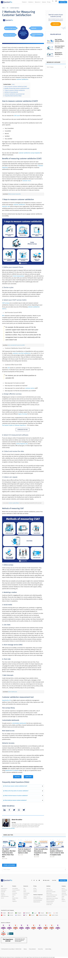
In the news (64, 891)
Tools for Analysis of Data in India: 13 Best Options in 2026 (24, 851)
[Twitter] (14, 810)
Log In (64, 1)
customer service (29, 388)
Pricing (48, 3)
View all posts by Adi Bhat (8, 828)
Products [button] (24, 3)
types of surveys (22, 414)
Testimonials (64, 893)
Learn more (56, 24)
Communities (14, 893)
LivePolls (13, 899)
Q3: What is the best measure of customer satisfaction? (15, 795)
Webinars (25, 898)
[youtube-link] (39, 880)
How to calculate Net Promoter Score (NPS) (16, 345)
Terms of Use (40, 949)
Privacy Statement (32, 949)
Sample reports (3, 890)
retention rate (6, 206)
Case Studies (26, 894)
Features (44, 3)
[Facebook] (9, 810)
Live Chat (54, 880)
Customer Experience (14, 7)
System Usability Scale (12, 691)
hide (13, 84)
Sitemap (25, 949)
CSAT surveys (5, 303)
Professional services (4, 896)
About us (63, 888)
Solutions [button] (31, 3)
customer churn (26, 180)
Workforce (14, 891)
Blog (24, 888)
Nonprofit (35, 890)
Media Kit (63, 899)
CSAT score (17, 115)
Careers (63, 896)
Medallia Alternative (36, 901)
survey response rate (22, 443)
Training (25, 896)
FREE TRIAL (17, 776)
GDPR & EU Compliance (50, 899)
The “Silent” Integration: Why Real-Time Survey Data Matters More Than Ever (9, 852)
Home (3, 7)
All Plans (34, 888)
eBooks (25, 891)
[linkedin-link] (36, 880)
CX (7, 7)
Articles (25, 890)
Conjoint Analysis (49, 890)
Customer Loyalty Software (14, 502)
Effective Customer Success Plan (14, 194)
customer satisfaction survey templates (29, 153)
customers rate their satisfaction (21, 353)
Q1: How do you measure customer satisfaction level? (15, 786)
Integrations (3, 894)
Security (2, 898)
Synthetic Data (48, 904)
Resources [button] (38, 3)
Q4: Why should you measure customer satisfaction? (15, 800)
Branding (2, 893)
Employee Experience (50, 901)
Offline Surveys (49, 893)
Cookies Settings (48, 949)
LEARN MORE (28, 776)
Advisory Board (64, 894)
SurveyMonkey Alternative (37, 898)
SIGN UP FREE (63, 3)
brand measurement (18, 276)
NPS (3, 315)
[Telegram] (24, 810)
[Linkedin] (5, 810)
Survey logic (3, 891)
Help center (46, 880)
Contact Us (64, 901)
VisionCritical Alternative (37, 900)
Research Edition (15, 898)
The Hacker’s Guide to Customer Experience (14, 425)
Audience (14, 894)
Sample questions (4, 888)
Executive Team (64, 890)
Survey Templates (27, 893)
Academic (35, 891)
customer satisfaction (22, 79)
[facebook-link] (31, 880)
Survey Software (15, 888)
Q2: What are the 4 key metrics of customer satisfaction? (15, 790)
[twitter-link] (34, 880)
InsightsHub (14, 901)
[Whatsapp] (19, 810)
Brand (63, 898)
